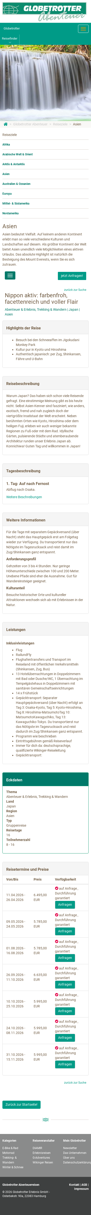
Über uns (69, 1157)
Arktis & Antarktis (13, 164)
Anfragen (65, 904)
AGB (84, 1184)
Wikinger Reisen (43, 1162)
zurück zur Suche (75, 290)
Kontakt (74, 1184)
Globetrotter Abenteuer (30, 124)
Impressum (81, 1189)
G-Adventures (41, 1157)
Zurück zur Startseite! (21, 1104)
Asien (77, 124)
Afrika (6, 144)
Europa (7, 193)
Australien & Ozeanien (16, 184)
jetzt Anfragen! (72, 276)
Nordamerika (10, 213)
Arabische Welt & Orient (17, 154)
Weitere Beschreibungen (24, 497)
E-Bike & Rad (10, 1148)
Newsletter (70, 1148)
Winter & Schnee (12, 1167)
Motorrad (8, 1153)
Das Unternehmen (74, 1153)
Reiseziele (60, 124)
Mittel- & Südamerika (15, 203)
